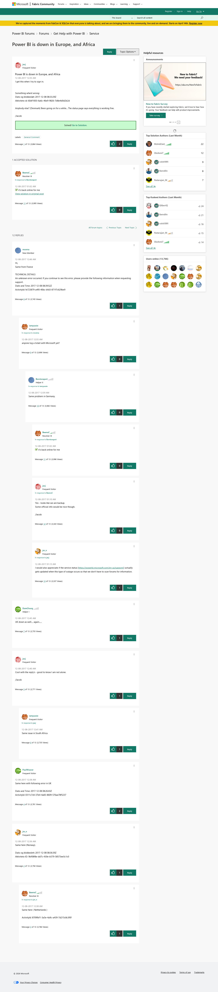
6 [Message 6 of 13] (30, 742)
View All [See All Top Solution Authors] (151, 186)
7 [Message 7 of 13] (24, 631)
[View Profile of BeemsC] (26, 172)
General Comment (31, 137)
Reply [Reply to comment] (129, 210)
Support (136, 4)
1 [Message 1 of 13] (24, 144)
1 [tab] (170, 122)
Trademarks (199, 972)
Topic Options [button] (127, 51)
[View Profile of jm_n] (44, 550)
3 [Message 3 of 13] (30, 927)
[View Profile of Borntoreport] (42, 378)
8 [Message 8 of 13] (24, 299)
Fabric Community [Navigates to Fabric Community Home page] (43, 4)
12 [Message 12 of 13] (44, 524)
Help (189, 11)
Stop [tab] (178, 122)
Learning (124, 4)
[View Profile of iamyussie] (33, 325)
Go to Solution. (79, 125)
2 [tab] (171, 122)
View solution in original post (29, 193)
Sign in (180, 11)
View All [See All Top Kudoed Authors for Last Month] (151, 248)
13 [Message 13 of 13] (44, 581)
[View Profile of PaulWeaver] (27, 769)
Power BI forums (23, 33)
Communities (99, 4)
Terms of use (185, 972)
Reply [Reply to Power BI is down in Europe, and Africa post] (129, 144)
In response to (26, 180)
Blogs (112, 4)
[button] (109, 52)
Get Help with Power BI (69, 33)
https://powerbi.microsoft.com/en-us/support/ (101, 567)
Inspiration (74, 4)
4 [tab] (175, 122)
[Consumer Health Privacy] (50, 982)
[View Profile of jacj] (24, 64)
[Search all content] (170, 18)
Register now (195, 23)
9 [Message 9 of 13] (30, 352)
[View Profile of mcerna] (25, 249)
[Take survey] (156, 115)
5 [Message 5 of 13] (24, 689)
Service (94, 33)
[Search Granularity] (122, 18)
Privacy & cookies (168, 972)
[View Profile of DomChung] (27, 608)
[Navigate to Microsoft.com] (20, 4)
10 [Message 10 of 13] (38, 405)
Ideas (86, 4)
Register (168, 11)
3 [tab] (173, 122)
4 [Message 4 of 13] (24, 804)
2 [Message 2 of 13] (24, 866)
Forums (61, 4)
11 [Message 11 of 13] (24, 203)
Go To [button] (199, 11)
